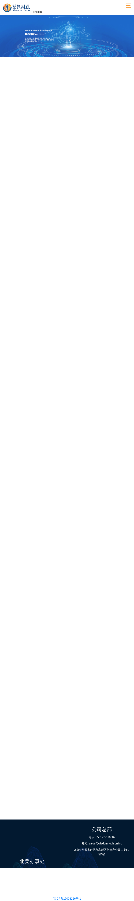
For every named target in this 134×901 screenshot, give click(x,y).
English (37, 12)
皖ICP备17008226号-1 (67, 898)
